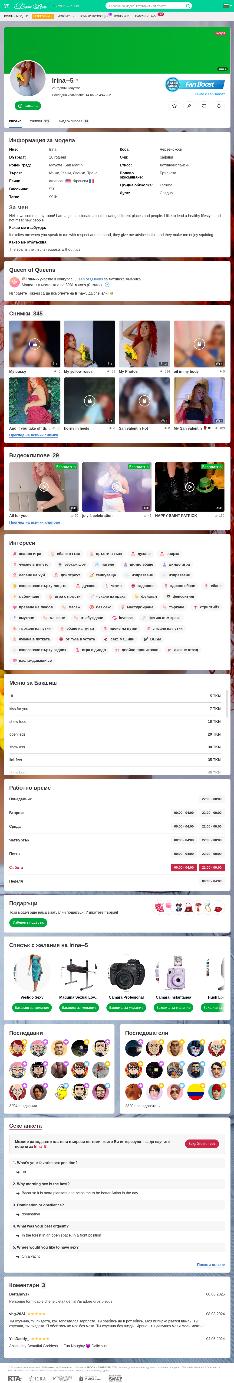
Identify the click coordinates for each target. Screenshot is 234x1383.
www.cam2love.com (60, 1367)
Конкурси (121, 16)
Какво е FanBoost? (210, 94)
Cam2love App (147, 16)
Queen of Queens (88, 279)
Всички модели (16, 16)
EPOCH (90, 1367)
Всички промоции (95, 16)
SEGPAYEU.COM (107, 1367)
